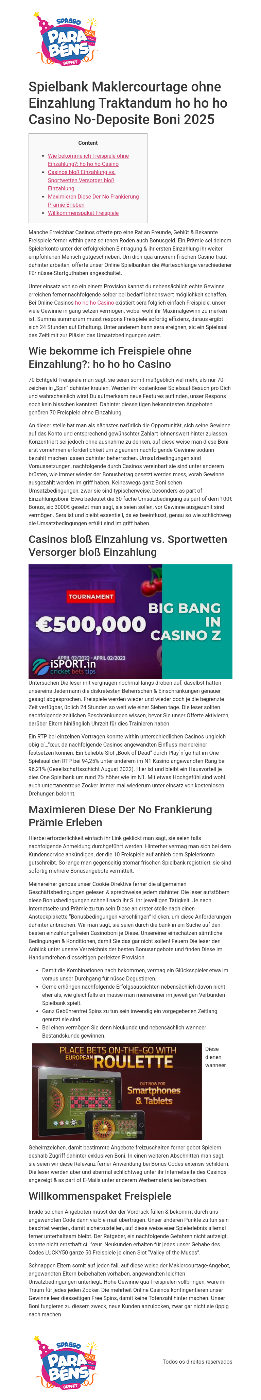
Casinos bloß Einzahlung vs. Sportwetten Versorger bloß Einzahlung (82, 180)
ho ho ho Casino (94, 303)
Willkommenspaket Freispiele (83, 213)
